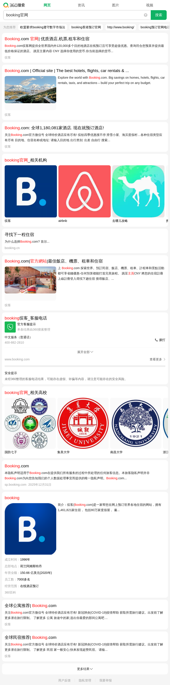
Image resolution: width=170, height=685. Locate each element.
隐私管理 (85, 680)
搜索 (158, 15)
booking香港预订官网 (86, 27)
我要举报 (105, 680)
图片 (115, 5)
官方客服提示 (26, 324)
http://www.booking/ (120, 27)
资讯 (81, 5)
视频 (149, 5)
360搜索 (15, 5)
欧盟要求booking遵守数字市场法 (42, 27)
